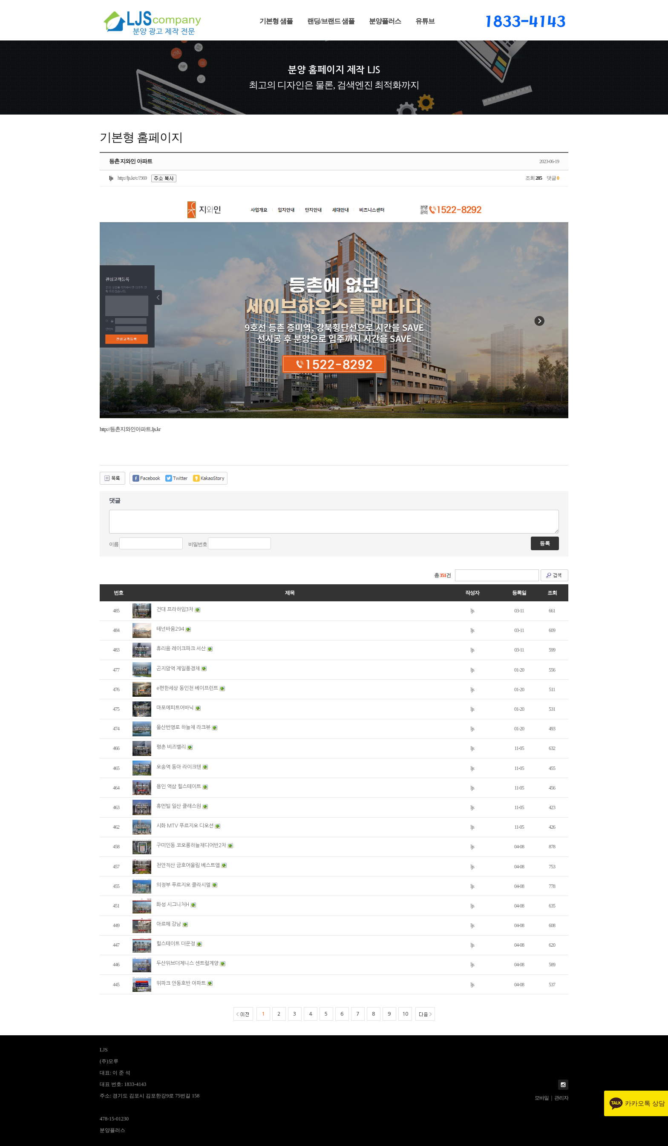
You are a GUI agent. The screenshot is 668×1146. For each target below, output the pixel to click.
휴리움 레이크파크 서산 (181, 648)
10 (405, 1014)
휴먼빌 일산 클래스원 (178, 806)
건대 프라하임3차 (174, 609)
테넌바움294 (170, 629)
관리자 (561, 1098)
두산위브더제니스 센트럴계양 (187, 963)
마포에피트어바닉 (175, 707)
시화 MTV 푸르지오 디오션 (184, 825)
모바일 (542, 1098)
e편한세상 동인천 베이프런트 (187, 688)
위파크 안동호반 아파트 (181, 983)
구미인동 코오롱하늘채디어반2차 (191, 845)
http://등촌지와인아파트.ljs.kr (130, 429)
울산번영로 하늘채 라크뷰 (183, 727)
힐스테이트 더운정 (175, 943)
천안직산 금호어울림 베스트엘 (188, 865)
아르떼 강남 (168, 924)
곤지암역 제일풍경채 (178, 668)
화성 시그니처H (172, 904)
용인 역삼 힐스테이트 (178, 786)
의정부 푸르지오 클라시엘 (183, 885)
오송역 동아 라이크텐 (178, 767)
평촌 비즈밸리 (171, 747)
